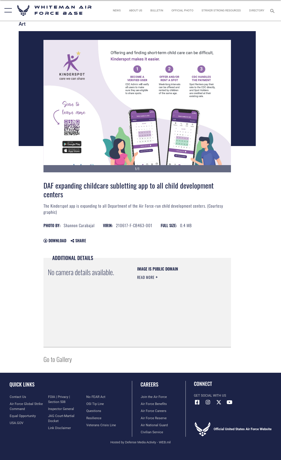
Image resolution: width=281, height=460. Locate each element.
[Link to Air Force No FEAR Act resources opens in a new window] (95, 397)
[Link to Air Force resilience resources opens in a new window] (93, 418)
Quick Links (21, 384)
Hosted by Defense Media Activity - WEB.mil (140, 442)
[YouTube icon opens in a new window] (229, 402)
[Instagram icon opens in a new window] (208, 402)
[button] (7, 10)
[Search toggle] (273, 10)
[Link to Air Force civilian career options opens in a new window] (151, 432)
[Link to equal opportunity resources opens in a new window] (22, 416)
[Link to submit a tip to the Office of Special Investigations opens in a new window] (95, 404)
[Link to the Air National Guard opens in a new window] (154, 425)
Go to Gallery (57, 359)
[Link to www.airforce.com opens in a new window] (153, 397)
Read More (146, 277)
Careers (149, 384)
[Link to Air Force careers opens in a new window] (153, 411)
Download (54, 240)
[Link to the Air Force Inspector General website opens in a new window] (61, 409)
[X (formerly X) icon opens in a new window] (218, 402)
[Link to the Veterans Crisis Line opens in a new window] (101, 425)
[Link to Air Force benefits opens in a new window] (153, 404)
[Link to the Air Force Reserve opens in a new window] (153, 418)
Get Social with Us (210, 396)
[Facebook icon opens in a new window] (197, 402)
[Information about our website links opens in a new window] (59, 428)
